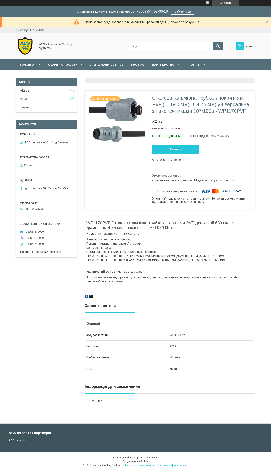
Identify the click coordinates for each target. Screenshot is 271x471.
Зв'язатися (182, 11)
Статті (24, 108)
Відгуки (25, 90)
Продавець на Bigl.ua (135, 461)
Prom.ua (155, 457)
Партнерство (163, 64)
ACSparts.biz (17, 440)
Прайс (24, 99)
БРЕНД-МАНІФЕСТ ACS (106, 64)
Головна (27, 64)
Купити (176, 149)
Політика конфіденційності (172, 465)
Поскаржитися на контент (139, 465)
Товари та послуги (61, 64)
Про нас (137, 64)
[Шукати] (218, 46)
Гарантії (192, 64)
